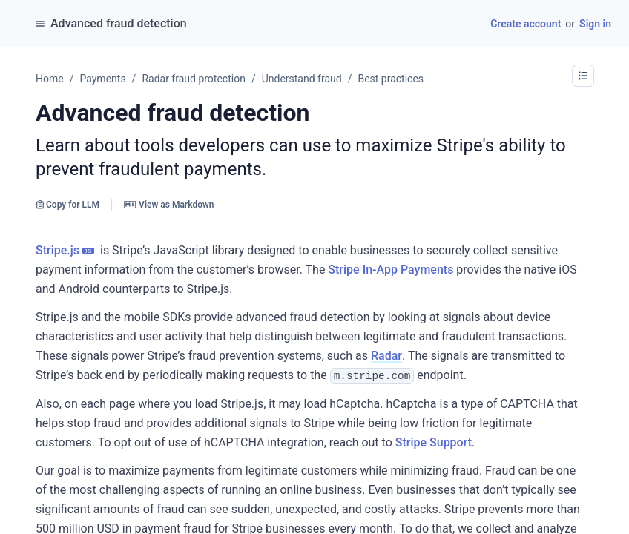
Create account (525, 24)
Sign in (595, 24)
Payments (102, 79)
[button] (583, 75)
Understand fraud (302, 79)
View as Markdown (169, 205)
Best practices (391, 79)
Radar (386, 356)
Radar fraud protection (194, 79)
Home (50, 79)
